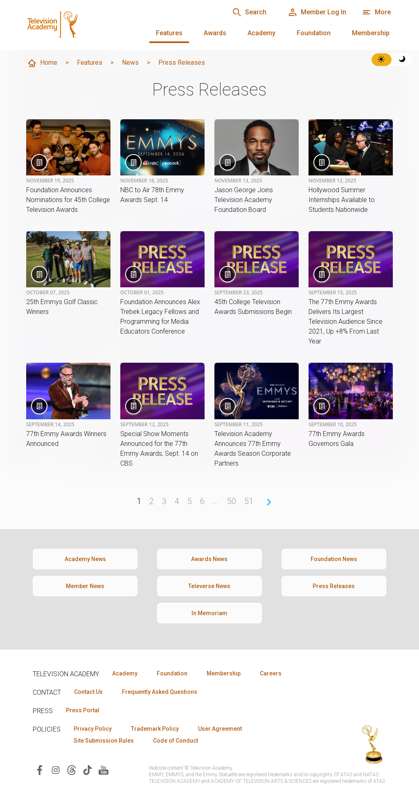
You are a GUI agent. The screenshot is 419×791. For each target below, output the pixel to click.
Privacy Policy (93, 728)
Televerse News (209, 586)
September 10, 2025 (333, 424)
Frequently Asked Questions (159, 692)
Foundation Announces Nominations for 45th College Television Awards (68, 200)
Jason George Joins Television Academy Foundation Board (243, 200)
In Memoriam (209, 613)
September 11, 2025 (238, 424)
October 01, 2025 (142, 292)
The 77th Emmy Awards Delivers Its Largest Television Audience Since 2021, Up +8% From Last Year (346, 321)
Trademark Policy (155, 728)
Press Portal (82, 710)
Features (169, 33)
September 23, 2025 (238, 292)
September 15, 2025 (333, 292)
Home (42, 63)
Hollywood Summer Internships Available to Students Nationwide (342, 200)
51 (248, 501)
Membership (371, 33)
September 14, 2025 (50, 424)
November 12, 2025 (332, 180)
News (130, 62)
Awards (215, 33)
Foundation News (334, 559)
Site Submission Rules (104, 740)
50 (231, 501)
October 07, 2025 (48, 292)
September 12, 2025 (144, 424)
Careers (271, 673)
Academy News (85, 559)
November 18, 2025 (144, 180)
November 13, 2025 (238, 180)
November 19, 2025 (50, 180)
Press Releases (334, 586)
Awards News (209, 559)
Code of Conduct (175, 740)
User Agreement (220, 728)
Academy (261, 33)
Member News (85, 586)
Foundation (314, 33)
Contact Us (88, 692)
